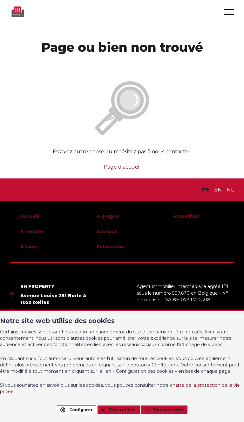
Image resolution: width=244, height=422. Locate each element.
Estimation (110, 247)
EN (218, 190)
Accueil (29, 216)
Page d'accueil (122, 167)
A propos (108, 216)
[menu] (229, 12)
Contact (107, 231)
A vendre (31, 231)
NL (230, 190)
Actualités (186, 216)
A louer (29, 247)
